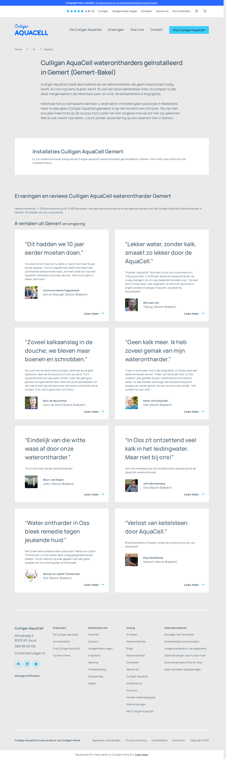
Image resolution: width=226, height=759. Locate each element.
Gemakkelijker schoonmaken (181, 641)
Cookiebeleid (159, 740)
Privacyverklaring (136, 740)
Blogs (129, 648)
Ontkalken (132, 662)
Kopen (92, 683)
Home (18, 49)
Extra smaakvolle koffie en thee (183, 662)
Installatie (94, 655)
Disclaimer (178, 740)
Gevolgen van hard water (179, 634)
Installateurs (134, 683)
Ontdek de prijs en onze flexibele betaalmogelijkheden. (126, 3)
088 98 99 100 (25, 646)
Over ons (137, 29)
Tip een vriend (61, 655)
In (34, 49)
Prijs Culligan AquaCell (189, 30)
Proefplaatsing (97, 669)
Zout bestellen (181, 11)
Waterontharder (136, 641)
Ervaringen (116, 29)
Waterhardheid (135, 655)
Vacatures (162, 11)
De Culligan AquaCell (86, 29)
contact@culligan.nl (30, 653)
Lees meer (91, 313)
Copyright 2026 (199, 740)
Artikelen (146, 11)
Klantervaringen (136, 704)
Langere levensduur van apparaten (185, 648)
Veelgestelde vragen (124, 11)
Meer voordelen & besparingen (182, 669)
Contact (156, 29)
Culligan (103, 11)
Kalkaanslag (95, 676)
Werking (93, 662)
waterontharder (180, 276)
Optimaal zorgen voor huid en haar (185, 655)
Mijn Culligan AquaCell (140, 711)
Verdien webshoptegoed (140, 697)
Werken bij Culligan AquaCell (137, 673)
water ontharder (63, 551)
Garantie (93, 634)
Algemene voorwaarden (106, 740)
